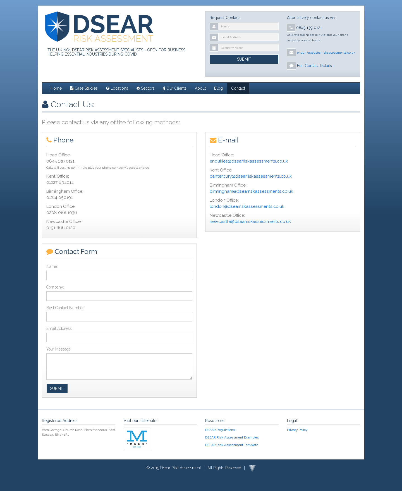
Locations (117, 88)
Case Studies (84, 88)
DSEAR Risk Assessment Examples (232, 437)
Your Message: (58, 349)
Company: (55, 287)
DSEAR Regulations (220, 430)
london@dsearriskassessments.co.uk (247, 206)
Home (56, 88)
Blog (218, 88)
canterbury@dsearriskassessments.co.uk (251, 176)
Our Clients (174, 88)
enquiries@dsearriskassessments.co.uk (249, 161)
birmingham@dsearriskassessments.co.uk (251, 191)
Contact (238, 88)
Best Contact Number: (65, 308)
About (200, 88)
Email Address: (59, 328)
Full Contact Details (314, 65)
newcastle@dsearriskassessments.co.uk (250, 221)
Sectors (146, 88)
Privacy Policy (297, 430)
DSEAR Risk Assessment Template (231, 445)
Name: (52, 266)
